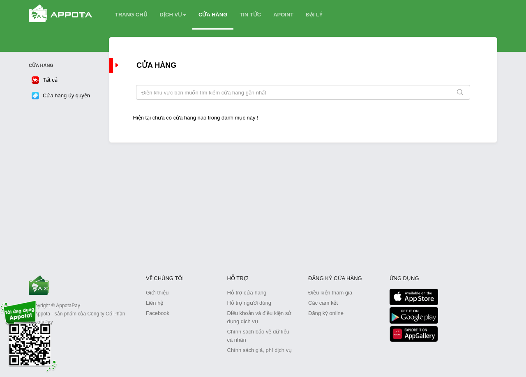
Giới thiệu (157, 293)
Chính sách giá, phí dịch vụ (259, 350)
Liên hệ (154, 303)
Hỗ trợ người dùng (249, 303)
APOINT (283, 14)
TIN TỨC (250, 14)
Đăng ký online (326, 313)
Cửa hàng (156, 65)
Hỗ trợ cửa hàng (247, 293)
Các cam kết (323, 303)
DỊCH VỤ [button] (173, 14)
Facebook (157, 313)
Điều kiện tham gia (330, 293)
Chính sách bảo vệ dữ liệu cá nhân (258, 336)
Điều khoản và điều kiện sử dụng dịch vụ (259, 317)
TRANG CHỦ (131, 14)
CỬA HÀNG (212, 14)
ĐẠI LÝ (314, 14)
